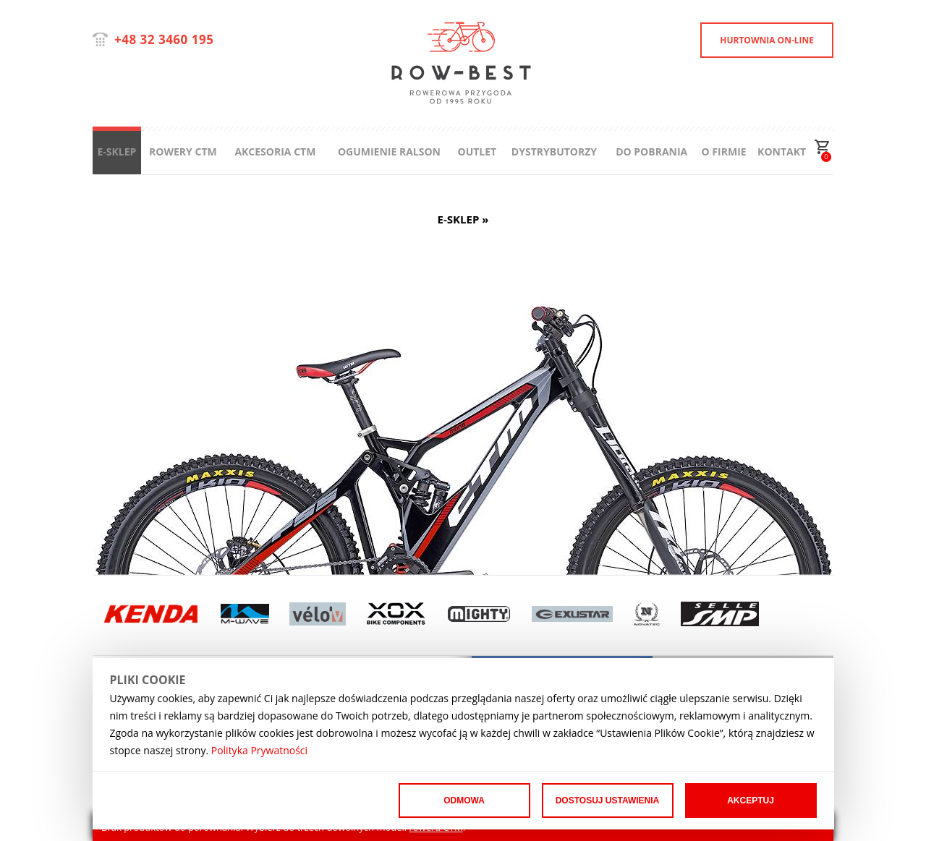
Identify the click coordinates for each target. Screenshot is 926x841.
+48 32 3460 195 (163, 39)
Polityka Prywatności (259, 750)
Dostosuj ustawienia (608, 800)
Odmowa (464, 800)
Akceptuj (750, 800)
